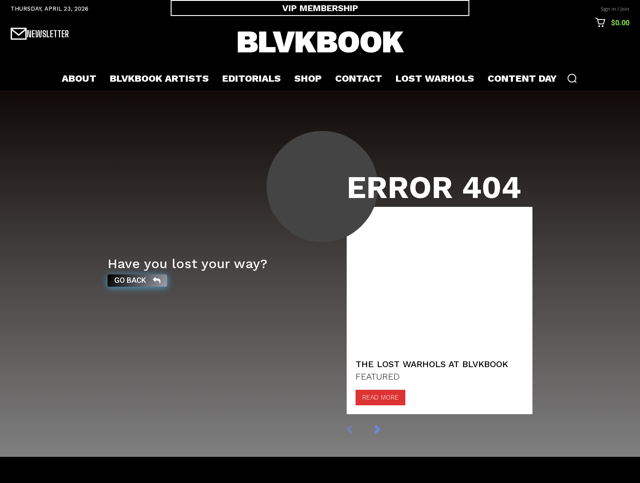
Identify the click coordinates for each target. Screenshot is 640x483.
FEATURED (378, 403)
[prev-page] (359, 455)
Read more (380, 424)
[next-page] (386, 455)
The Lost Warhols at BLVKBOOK (432, 390)
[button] (572, 78)
